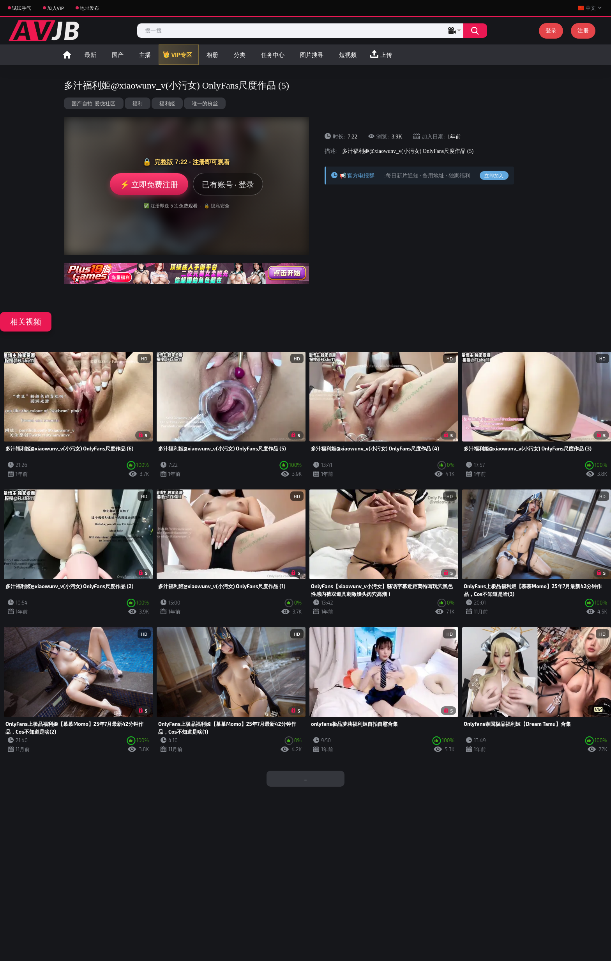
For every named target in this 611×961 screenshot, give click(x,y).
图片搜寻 (311, 54)
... (305, 778)
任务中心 (272, 54)
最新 (90, 54)
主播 (145, 54)
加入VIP (55, 8)
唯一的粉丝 (205, 103)
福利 (137, 103)
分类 (239, 54)
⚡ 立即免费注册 (149, 184)
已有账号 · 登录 (228, 184)
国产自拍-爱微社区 (94, 103)
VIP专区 (181, 54)
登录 (551, 30)
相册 (212, 54)
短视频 (348, 54)
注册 (583, 30)
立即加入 (493, 175)
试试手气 (21, 8)
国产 (118, 54)
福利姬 (167, 103)
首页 (67, 54)
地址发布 (89, 8)
